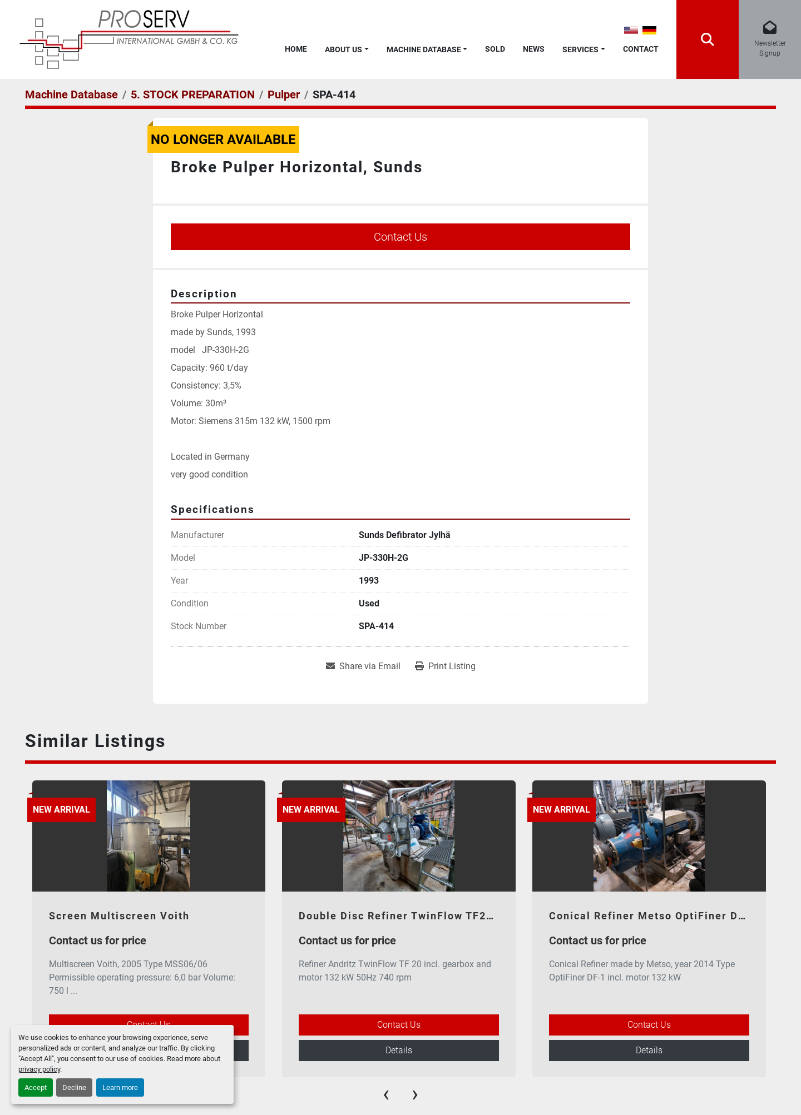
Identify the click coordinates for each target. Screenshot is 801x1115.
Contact (641, 48)
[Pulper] (284, 94)
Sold (495, 48)
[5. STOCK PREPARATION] (193, 94)
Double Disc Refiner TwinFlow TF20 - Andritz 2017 (437, 916)
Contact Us (400, 236)
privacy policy (39, 1069)
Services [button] (580, 49)
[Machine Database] (71, 94)
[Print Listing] (445, 666)
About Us (343, 49)
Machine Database (424, 49)
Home (296, 48)
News (534, 48)
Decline (74, 1087)
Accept (35, 1087)
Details (398, 1050)
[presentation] (386, 1094)
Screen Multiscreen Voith (119, 916)
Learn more (120, 1087)
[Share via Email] (363, 666)
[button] (347, 47)
